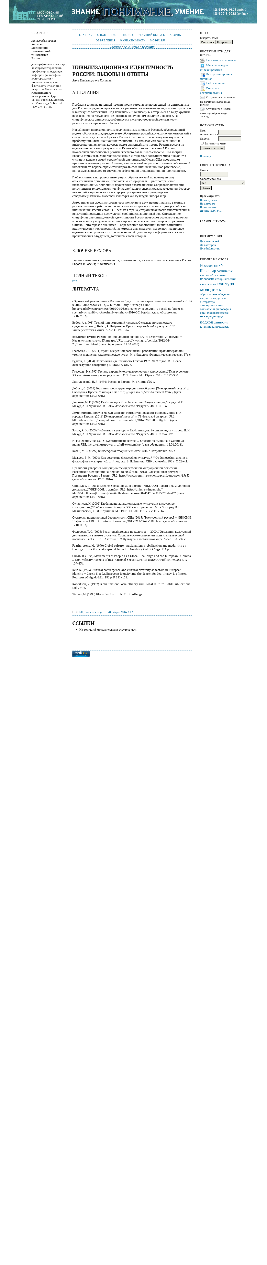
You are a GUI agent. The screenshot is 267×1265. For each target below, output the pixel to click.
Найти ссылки (215, 83)
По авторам (207, 203)
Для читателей (209, 241)
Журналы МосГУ (132, 40)
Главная (86, 35)
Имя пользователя (209, 132)
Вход (115, 35)
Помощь (205, 156)
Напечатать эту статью (221, 60)
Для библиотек (210, 248)
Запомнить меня (215, 143)
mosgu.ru (157, 40)
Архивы (176, 35)
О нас (101, 35)
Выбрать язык (209, 38)
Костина (148, 47)
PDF (74, 281)
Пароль (205, 138)
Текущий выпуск (151, 35)
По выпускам (208, 200)
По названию (208, 207)
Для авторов (208, 245)
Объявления (105, 40)
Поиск (128, 35)
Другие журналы (210, 210)
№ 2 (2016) (131, 47)
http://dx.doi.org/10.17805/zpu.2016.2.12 (106, 612)
